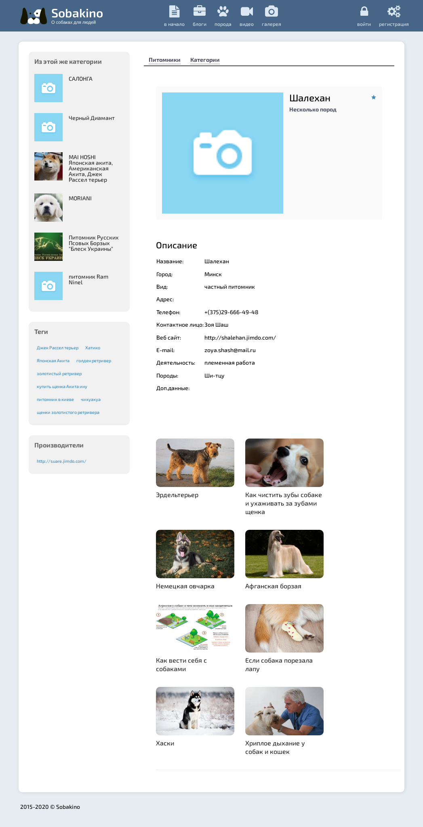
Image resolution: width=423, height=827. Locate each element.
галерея (271, 16)
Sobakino (77, 15)
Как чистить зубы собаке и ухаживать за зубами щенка (283, 503)
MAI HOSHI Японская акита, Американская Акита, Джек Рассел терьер (91, 168)
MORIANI (80, 198)
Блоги (199, 16)
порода (223, 16)
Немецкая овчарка (185, 586)
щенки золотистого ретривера (68, 412)
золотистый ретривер (59, 373)
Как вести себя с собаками (181, 664)
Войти (364, 15)
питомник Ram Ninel (88, 279)
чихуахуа (91, 399)
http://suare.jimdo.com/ (61, 461)
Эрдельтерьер (177, 494)
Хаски (165, 743)
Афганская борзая (273, 586)
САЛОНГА (81, 78)
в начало (174, 16)
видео (247, 16)
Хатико (92, 347)
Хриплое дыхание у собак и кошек (275, 747)
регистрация (394, 15)
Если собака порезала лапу (279, 664)
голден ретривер (93, 360)
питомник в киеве (55, 399)
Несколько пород (313, 109)
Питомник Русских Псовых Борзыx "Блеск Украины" (94, 243)
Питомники (165, 59)
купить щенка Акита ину (62, 386)
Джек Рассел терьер (57, 347)
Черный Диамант (92, 117)
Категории (205, 59)
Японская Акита (53, 360)
